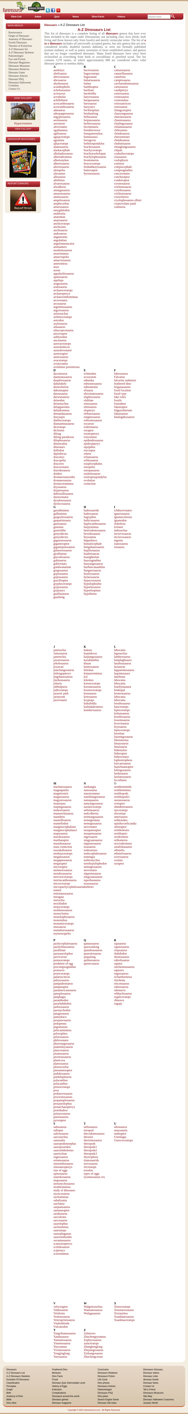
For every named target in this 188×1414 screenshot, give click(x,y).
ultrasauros (120, 1126)
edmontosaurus (93, 383)
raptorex (119, 970)
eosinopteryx (91, 433)
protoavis (59, 970)
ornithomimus (122, 790)
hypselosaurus (92, 587)
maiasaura (59, 803)
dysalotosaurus (62, 500)
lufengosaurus (122, 770)
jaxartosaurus (61, 660)
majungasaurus (62, 806)
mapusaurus (60, 833)
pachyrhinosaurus (63, 946)
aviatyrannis (60, 363)
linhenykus (120, 750)
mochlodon (60, 903)
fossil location (122, 390)
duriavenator (60, 497)
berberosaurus (92, 123)
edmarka (89, 380)
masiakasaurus (62, 843)
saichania (59, 1203)
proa (56, 1090)
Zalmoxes (89, 1333)
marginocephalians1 (65, 830)
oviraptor (119, 803)
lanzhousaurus (122, 663)
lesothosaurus (122, 703)
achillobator (60, 100)
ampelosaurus (61, 200)
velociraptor (60, 1306)
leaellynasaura (122, 686)
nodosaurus (90, 850)
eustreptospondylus (95, 477)
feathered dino (122, 383)
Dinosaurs (11, 1369)
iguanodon (120, 520)
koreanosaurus (92, 686)
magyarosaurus (62, 800)
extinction (90, 483)
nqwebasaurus (92, 880)
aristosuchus (60, 313)
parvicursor (60, 956)
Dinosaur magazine (61, 1403)
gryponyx (59, 590)
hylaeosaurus (91, 577)
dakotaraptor (60, 390)
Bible (9, 1399)
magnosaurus (61, 796)
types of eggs (91, 1173)
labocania (119, 650)
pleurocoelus (61, 1066)
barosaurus (90, 103)
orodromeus (121, 836)
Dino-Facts (98, 16)
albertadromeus (62, 156)
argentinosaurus (62, 306)
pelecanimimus (62, 1030)
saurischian (60, 1153)
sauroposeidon (62, 1147)
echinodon (90, 373)
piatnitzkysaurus (63, 1046)
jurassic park (60, 693)
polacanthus (60, 1080)
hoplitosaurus (92, 550)
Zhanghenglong (93, 1346)
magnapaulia (61, 790)
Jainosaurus (60, 653)
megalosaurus (61, 856)
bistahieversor (92, 130)
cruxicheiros (121, 196)
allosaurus (59, 176)
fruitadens (120, 403)
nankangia (90, 786)
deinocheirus (61, 387)
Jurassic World (150, 1403)
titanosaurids (91, 1160)
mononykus (60, 920)
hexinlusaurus (92, 533)
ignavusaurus (122, 513)
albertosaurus (61, 163)
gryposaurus (60, 587)
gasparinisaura (62, 520)
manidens (59, 816)
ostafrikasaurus (123, 846)
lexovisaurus (121, 723)
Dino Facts (57, 1376)
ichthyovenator (123, 510)
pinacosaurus (61, 1050)
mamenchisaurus (63, 813)
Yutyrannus (60, 1346)
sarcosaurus (60, 1220)
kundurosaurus (92, 710)
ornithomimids (123, 786)
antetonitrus (60, 263)
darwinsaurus (61, 397)
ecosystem (90, 377)
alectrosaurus (61, 166)
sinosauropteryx (62, 1167)
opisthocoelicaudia (125, 823)
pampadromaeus (63, 983)
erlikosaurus (91, 460)
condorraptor (122, 180)
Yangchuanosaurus (64, 1333)
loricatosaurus (122, 763)
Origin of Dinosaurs (19, 35)
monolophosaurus (64, 916)
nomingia (89, 856)
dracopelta (59, 460)
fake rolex (120, 397)
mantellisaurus (62, 820)
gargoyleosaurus (63, 517)
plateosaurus (60, 1063)
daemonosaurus (62, 377)
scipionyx (59, 1250)
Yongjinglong (61, 1353)
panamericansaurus (64, 990)
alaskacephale (61, 150)
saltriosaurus (60, 1133)
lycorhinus (120, 780)
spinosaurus (60, 1173)
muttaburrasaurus (63, 930)
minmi (57, 890)
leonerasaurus (122, 693)
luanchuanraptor (123, 766)
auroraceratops (62, 343)
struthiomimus (62, 1187)
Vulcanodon (60, 1326)
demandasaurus (62, 413)
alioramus (59, 173)
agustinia (58, 140)
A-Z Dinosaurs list (18, 49)
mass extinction (62, 846)
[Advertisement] (99, 622)
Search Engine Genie (108, 1399)
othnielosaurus (122, 853)
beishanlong (91, 113)
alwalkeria (59, 186)
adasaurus (59, 110)
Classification (13, 1383)
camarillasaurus (123, 73)
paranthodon (60, 1000)
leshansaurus (121, 713)
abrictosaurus (61, 76)
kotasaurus (90, 693)
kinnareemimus (93, 673)
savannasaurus (62, 1240)
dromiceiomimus (63, 483)
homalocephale (93, 543)
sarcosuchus (60, 1136)
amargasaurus (61, 190)
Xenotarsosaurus (124, 1310)
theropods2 (90, 1150)
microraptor (60, 866)
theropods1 (90, 1147)
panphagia (59, 996)
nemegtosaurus (93, 823)
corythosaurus (122, 190)
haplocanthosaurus (95, 523)
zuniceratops (91, 1343)
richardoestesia (123, 976)
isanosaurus (121, 543)
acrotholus (59, 96)
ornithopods (121, 793)
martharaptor (61, 840)
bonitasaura (90, 136)
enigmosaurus (92, 417)
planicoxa (59, 1060)
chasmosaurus (122, 120)
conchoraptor (122, 176)
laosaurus (119, 666)
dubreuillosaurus (63, 493)
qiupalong (90, 956)
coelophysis (121, 160)
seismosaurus (61, 1160)
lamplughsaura (123, 660)
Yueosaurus (60, 1356)
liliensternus (121, 740)
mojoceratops (61, 906)
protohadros (60, 1110)
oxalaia (118, 860)
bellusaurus (90, 116)
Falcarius (119, 377)
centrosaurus (121, 93)
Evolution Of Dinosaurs (17, 1379)
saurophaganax (62, 1233)
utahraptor (120, 1133)
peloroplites (60, 1033)
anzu (56, 266)
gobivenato (60, 563)
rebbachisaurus (123, 993)
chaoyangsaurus (123, 113)
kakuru (88, 650)
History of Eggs (59, 1386)
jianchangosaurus (63, 670)
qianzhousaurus (93, 950)
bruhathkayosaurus (95, 166)
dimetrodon (60, 443)
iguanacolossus (123, 517)
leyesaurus (120, 726)
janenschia (59, 650)
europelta (89, 467)
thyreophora (91, 1157)
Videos (121, 16)
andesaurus (60, 233)
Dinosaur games (60, 1399)
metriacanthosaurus (64, 880)
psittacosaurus (61, 1113)
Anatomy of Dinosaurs (20, 39)
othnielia (119, 850)
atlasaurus (59, 326)
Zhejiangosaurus (93, 1350)
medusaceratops (62, 853)
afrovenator (60, 126)
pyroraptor (59, 1120)
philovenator (60, 1040)
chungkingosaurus (125, 146)
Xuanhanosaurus (124, 1316)
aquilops (58, 280)
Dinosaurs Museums (19, 65)
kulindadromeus (93, 706)
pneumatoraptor (62, 1070)
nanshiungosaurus (94, 796)
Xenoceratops (122, 1306)
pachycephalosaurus (65, 943)
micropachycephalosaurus (68, 886)
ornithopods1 (122, 796)
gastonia (58, 527)
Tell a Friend (149, 1389)
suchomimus (60, 1197)
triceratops (90, 1167)
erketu (87, 453)
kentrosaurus (91, 666)
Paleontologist (16, 55)
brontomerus (91, 160)
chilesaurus (120, 130)
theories (88, 1136)
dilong (57, 433)
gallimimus (60, 513)
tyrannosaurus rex (94, 1177)
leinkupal (119, 690)
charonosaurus (122, 116)
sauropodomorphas (64, 1143)
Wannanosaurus (93, 1310)
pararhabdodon (62, 1003)
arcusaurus (59, 303)
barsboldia (90, 93)
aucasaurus (59, 340)
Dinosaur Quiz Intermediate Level (68, 1383)
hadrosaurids (91, 510)
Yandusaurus (61, 1336)
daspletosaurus (62, 380)
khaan (87, 663)
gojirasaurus (60, 573)
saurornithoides (62, 1237)
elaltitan (88, 400)
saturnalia (59, 1140)
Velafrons (59, 1313)
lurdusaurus (121, 773)
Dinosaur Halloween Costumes (158, 1399)
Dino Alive (11, 1403)
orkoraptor (120, 826)
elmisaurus (90, 407)
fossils (118, 400)
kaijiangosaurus (93, 656)
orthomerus (121, 840)
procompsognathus (64, 966)
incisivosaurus (122, 533)
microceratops (61, 883)
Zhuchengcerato (93, 1356)
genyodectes (60, 533)
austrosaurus (60, 357)
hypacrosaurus (92, 580)
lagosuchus (120, 653)
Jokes (38, 16)
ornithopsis (120, 833)
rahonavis (120, 990)
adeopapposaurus (63, 113)
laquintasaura (122, 673)
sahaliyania (60, 1200)
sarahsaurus (60, 1213)
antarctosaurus (62, 260)
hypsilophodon (92, 583)
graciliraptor (60, 580)
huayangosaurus (93, 563)
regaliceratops (122, 996)
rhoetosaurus (121, 956)
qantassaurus (91, 943)
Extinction (57, 1389)
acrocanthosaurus (63, 103)
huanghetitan (91, 557)
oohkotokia (120, 820)
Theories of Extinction (20, 45)
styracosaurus (61, 1193)
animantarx (60, 246)
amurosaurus (61, 206)
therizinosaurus (93, 1140)
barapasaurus (91, 100)
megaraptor (60, 863)
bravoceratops (92, 163)
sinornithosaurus (63, 1163)
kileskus (88, 670)
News (76, 16)
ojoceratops (121, 810)
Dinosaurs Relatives (19, 69)
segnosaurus (60, 1157)
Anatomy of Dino (14, 1396)
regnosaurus (121, 973)
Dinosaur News (150, 1383)
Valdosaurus (60, 1310)
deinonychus (60, 403)
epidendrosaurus (93, 440)
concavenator (122, 173)
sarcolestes (59, 1217)
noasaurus (90, 846)
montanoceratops (63, 923)
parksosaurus (61, 1006)
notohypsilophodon (95, 863)
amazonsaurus (61, 193)
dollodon (58, 450)
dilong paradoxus (63, 437)
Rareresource (15, 32)
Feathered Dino (59, 1369)
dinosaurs (59, 447)
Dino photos (103, 1383)
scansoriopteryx (62, 1243)
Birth (8, 1393)
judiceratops (60, 690)
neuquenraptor (92, 830)
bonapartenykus (93, 133)
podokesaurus (61, 1073)
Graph (9, 1389)
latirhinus (119, 676)
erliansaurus (91, 457)
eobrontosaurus (93, 420)
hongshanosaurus (94, 547)
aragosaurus (60, 283)
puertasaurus (60, 1116)
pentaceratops (61, 960)
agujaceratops (61, 136)
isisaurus (119, 547)
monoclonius (61, 913)
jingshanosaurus (63, 676)
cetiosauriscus (122, 103)
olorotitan (120, 813)
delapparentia (61, 407)
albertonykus (61, 160)
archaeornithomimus (65, 296)
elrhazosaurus (92, 413)
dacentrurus (60, 373)
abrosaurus (59, 80)
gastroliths (59, 530)
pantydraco (60, 1016)
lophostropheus (123, 760)
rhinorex (119, 1000)
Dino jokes (103, 1396)
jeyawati (58, 666)
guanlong (59, 597)
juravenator (60, 700)
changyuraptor (122, 110)
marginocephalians (64, 826)
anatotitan (59, 216)
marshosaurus (61, 836)
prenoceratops (61, 1086)
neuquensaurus (92, 833)
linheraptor (120, 753)
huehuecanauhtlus (94, 567)
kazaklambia (91, 660)
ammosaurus (60, 196)
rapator (118, 963)
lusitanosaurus (122, 776)
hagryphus (90, 517)
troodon (88, 1170)
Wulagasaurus (92, 1313)
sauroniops (59, 1230)
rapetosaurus (121, 946)
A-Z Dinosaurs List (15, 1373)
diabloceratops (62, 420)
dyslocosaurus (61, 503)
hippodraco (90, 540)
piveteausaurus (62, 1056)
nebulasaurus (91, 810)
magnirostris (60, 793)
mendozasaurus (62, 873)
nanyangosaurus (93, 803)
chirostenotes (122, 136)
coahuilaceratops (124, 153)
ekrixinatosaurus (93, 393)
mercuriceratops (63, 876)
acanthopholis (61, 86)
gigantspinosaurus (64, 547)
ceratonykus (121, 100)
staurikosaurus (62, 1177)
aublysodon (60, 336)
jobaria (57, 683)
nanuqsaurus (91, 800)
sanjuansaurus (61, 1207)
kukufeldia (90, 703)
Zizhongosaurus (93, 1353)
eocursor (89, 423)
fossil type (120, 393)
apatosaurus (60, 276)
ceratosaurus (121, 96)
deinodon (59, 400)
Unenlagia (120, 1136)
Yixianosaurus (62, 1350)
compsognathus (123, 170)
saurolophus (60, 1223)
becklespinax (91, 110)
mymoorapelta (62, 933)
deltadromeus (61, 410)
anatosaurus (60, 220)
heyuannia (90, 537)
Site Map (147, 1396)
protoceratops (61, 973)
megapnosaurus (62, 860)
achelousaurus (61, 90)
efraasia (88, 390)
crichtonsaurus (122, 186)
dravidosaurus (61, 470)
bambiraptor (91, 86)
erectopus (89, 450)
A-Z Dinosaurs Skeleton (21, 52)
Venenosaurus (61, 1316)
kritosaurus (90, 696)
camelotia (120, 76)
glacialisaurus (61, 557)
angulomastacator (63, 243)
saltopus (58, 1130)
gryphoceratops (62, 583)
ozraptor (119, 863)
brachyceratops (93, 150)
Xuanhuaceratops (124, 1320)
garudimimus (61, 510)
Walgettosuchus (93, 1306)
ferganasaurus (122, 387)
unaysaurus (120, 1130)
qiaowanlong (91, 946)
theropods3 (90, 1153)
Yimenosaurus (62, 1343)
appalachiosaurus (63, 273)
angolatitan (60, 240)
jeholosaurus (60, 663)
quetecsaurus (91, 963)
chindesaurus (122, 133)
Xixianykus (121, 1313)
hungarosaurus (92, 570)
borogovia (90, 140)
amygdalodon (61, 210)
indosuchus (120, 530)
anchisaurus (60, 230)
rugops (118, 1003)
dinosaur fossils (151, 1379)
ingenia (118, 540)
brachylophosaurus (95, 156)
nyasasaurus (91, 883)
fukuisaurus (121, 413)
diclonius (58, 430)
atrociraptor (60, 333)
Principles (11, 1386)
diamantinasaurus (63, 423)
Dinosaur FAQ (16, 79)
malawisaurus (61, 810)
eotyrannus (90, 437)
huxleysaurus (91, 573)
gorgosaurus (60, 570)
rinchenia (119, 980)
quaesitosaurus (92, 953)
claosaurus (120, 156)
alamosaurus (60, 146)
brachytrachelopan (95, 153)
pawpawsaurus (62, 1020)
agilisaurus (59, 133)
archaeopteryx (61, 293)
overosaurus (121, 856)
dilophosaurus (61, 440)
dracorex (58, 463)
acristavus (59, 93)
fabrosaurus (121, 373)
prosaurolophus (62, 1103)
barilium (89, 90)
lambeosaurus (122, 656)
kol (85, 676)
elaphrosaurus (92, 397)
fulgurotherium (123, 410)
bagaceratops (91, 73)
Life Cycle (102, 1379)
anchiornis (59, 226)
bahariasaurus (92, 80)
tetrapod (88, 1130)
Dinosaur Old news (107, 1403)
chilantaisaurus (123, 126)
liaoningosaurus (123, 736)
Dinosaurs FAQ (105, 1393)
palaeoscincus (61, 976)
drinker (57, 473)
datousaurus (60, 393)
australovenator (62, 350)
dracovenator (61, 467)
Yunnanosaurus (62, 1340)
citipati (118, 150)
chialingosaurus (123, 123)
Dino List (16, 16)
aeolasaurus (60, 120)
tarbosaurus (90, 1126)
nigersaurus (90, 836)
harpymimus (91, 527)
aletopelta (59, 170)
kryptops (89, 700)
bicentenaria (91, 126)
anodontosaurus (62, 250)
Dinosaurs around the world (65, 1396)
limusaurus (120, 746)
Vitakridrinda (61, 1323)
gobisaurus (59, 560)
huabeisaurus (91, 553)
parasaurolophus (63, 953)
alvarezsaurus (61, 183)
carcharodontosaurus (126, 83)
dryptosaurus (61, 490)
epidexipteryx (92, 443)
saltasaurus (59, 1126)
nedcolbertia (91, 813)
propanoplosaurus (64, 1100)
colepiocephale (123, 166)
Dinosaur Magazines (19, 62)
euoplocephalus (93, 463)
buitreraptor (91, 170)
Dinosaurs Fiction (106, 1376)
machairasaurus (62, 786)
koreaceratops (92, 683)
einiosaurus (90, 403)
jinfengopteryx (62, 673)
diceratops (59, 427)
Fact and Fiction (17, 59)
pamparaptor (60, 986)
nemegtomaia (92, 820)
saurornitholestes (63, 1150)
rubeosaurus (121, 986)
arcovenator (60, 300)
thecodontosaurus (94, 1133)
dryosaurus (59, 487)
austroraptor (60, 353)
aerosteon (59, 123)
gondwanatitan (62, 567)
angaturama (60, 236)
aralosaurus (60, 286)
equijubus (89, 447)
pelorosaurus (61, 1036)
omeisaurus (121, 816)
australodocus (61, 346)
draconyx (59, 457)
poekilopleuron (62, 1076)
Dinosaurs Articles (18, 75)
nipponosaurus (92, 843)
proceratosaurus (62, 1096)
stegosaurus (60, 1180)
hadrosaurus (91, 513)
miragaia (58, 896)
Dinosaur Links (150, 1376)
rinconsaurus (121, 983)
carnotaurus (121, 86)
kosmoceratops (93, 690)
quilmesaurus (91, 960)
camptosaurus (122, 80)
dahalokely (59, 383)
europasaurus (91, 470)
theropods (89, 1143)
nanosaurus (90, 790)
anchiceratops (61, 223)
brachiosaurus (92, 146)
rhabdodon (120, 953)
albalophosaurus (63, 153)
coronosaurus (122, 183)
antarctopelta (61, 256)
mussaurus (59, 926)
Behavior (56, 1373)
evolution (89, 480)
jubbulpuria (60, 686)
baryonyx (89, 106)
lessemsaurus (122, 720)
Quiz (56, 16)
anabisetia (59, 213)
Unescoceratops (123, 1140)
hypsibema (90, 593)
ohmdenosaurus (123, 806)
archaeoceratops (63, 290)
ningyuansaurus (93, 840)
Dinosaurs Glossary (153, 1369)
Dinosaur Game (17, 72)
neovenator (90, 826)
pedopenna (59, 1023)
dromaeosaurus (62, 480)
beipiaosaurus (92, 120)
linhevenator (121, 756)
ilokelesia (119, 523)
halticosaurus (91, 520)
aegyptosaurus (62, 116)
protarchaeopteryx (64, 1106)
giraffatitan (60, 553)
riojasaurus (120, 950)
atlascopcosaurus (63, 330)
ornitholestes (121, 830)
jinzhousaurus (61, 680)
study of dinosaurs (64, 1190)
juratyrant (59, 696)
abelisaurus (60, 73)
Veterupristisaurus (64, 1320)
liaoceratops (121, 706)
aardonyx (59, 70)
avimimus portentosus (66, 367)
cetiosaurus (120, 106)
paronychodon (62, 1010)
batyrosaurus (91, 96)
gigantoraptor (61, 543)
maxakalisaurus (62, 850)
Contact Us (14, 88)
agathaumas (60, 130)
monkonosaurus (62, 910)
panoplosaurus (62, 993)
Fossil (55, 1379)
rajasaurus (120, 943)
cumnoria (119, 206)
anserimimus (61, 253)
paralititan (59, 950)
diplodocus (59, 453)
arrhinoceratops (62, 316)
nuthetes (89, 886)
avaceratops (60, 360)
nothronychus (92, 860)
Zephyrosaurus (92, 1340)
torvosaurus (91, 1163)
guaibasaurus (61, 593)
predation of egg (63, 963)
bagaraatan (90, 76)
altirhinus (59, 180)
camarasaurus (122, 70)
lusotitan (119, 733)
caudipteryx (121, 90)
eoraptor (89, 430)
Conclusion (103, 1369)
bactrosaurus (91, 70)
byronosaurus (92, 173)
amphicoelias (61, 203)
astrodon (58, 320)
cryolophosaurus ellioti (127, 200)
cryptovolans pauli (125, 203)
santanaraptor (61, 1210)
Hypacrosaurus (23, 123)
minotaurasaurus (63, 893)
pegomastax (60, 1026)
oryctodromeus (123, 843)
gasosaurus (59, 523)
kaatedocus (90, 653)
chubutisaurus (122, 143)
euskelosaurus (92, 473)
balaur (87, 83)
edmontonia (91, 387)
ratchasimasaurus (124, 966)
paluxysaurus (61, 980)
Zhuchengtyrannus (95, 1336)
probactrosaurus (62, 1093)
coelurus (119, 163)
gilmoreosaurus (62, 550)
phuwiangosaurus (63, 1043)
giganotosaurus (62, 540)
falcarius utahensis (125, 380)
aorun (56, 270)
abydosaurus (60, 83)
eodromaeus (91, 427)
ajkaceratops (60, 143)
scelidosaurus (61, 1247)
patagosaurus (61, 1013)
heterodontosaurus (94, 530)
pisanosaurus (61, 1053)
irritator (118, 527)
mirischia (59, 900)
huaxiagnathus (92, 560)
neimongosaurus (93, 816)
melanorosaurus (62, 870)
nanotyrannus (92, 793)
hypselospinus (92, 590)
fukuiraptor (120, 407)
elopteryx (89, 410)
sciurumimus (61, 1253)
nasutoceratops (92, 806)
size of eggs (60, 1170)
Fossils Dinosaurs (18, 42)
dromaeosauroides (64, 477)
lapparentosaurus (124, 670)
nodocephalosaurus (95, 853)
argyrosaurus (61, 310)
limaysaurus (121, 743)
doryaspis (59, 417)
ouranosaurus (122, 800)
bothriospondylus (94, 143)
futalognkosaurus (124, 417)
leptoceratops (122, 710)
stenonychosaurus (64, 1183)
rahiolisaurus (122, 960)
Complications (59, 1393)
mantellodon (60, 823)
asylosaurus (60, 323)
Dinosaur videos (151, 1373)
